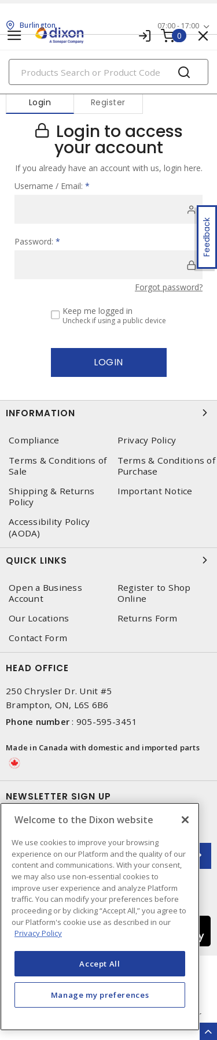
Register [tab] (108, 102)
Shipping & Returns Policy (52, 497)
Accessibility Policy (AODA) (49, 527)
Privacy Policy (146, 440)
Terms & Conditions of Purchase (166, 466)
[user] (108, 209)
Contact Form (38, 637)
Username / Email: (52, 185)
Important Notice (155, 491)
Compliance (34, 440)
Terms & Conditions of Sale (57, 466)
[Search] (108, 72)
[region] (100, 916)
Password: (37, 241)
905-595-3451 (106, 721)
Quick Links (108, 560)
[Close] (185, 819)
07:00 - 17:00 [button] (178, 26)
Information (108, 412)
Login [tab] (40, 102)
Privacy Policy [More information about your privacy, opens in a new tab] (38, 933)
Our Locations (39, 618)
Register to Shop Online (154, 593)
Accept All (99, 963)
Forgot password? (169, 287)
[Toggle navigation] (14, 35)
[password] (108, 264)
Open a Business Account (45, 593)
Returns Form (147, 618)
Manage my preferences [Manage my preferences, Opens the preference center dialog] (100, 995)
